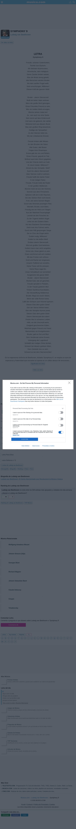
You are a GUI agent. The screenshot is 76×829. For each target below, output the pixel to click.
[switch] (60, 412)
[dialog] (38, 414)
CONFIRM (24, 439)
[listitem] (38, 408)
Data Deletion (25, 446)
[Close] (70, 383)
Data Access (35, 446)
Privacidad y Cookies (48, 446)
